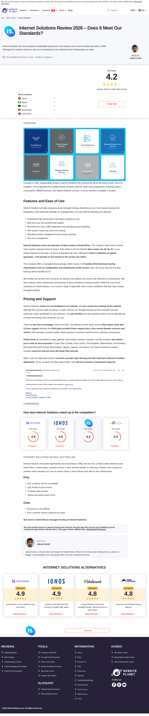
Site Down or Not (49, 673)
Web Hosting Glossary (52, 696)
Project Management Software (19, 669)
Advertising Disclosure (96, 532)
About (81, 655)
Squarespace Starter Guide (127, 660)
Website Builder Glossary (53, 692)
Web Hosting (10, 660)
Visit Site (112, 104)
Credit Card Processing (15, 673)
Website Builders (12, 655)
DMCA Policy (84, 696)
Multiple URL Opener (51, 678)
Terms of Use (84, 692)
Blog (80, 660)
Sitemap (82, 678)
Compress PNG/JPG (51, 655)
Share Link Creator (50, 664)
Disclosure (83, 673)
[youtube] (124, 687)
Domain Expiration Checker (54, 669)
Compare (32, 447)
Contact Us (83, 664)
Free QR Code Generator (53, 660)
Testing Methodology (88, 683)
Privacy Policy (85, 687)
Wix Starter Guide (122, 655)
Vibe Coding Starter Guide (127, 664)
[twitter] (119, 687)
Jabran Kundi (135, 58)
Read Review (19, 616)
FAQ (80, 669)
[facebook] (114, 687)
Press (80, 701)
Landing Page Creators (15, 664)
